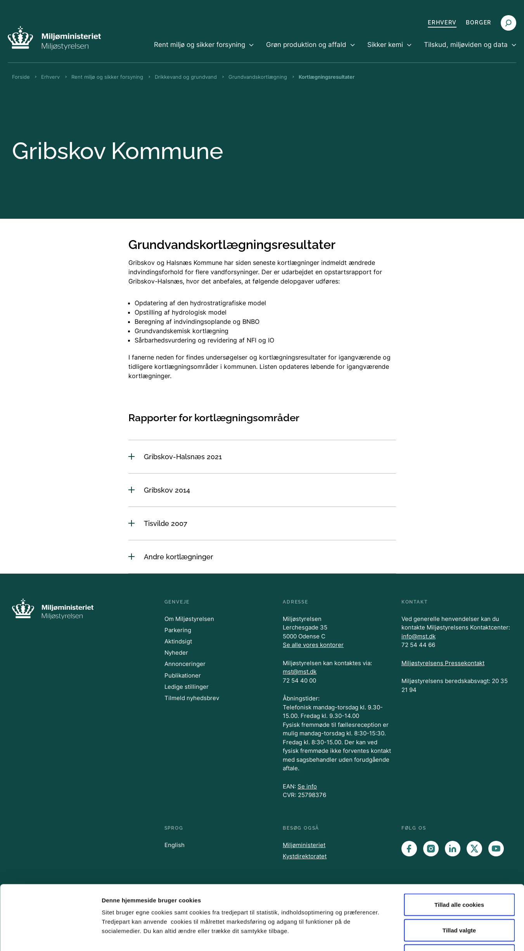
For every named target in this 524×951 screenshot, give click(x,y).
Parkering (177, 630)
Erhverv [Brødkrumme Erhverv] (50, 77)
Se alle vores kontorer (313, 644)
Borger (478, 22)
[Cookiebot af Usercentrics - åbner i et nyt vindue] (50, 936)
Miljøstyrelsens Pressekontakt (442, 663)
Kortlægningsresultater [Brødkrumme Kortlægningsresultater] (327, 77)
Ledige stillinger (186, 686)
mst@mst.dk (299, 671)
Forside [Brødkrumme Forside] (21, 77)
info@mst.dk (418, 636)
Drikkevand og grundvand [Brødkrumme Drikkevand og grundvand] (186, 77)
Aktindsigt (178, 641)
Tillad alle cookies (459, 849)
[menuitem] (204, 51)
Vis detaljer (403, 935)
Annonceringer (185, 663)
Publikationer (182, 675)
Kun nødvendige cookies (459, 900)
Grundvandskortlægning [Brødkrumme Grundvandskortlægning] (257, 77)
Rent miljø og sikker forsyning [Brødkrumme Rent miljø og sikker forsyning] (107, 77)
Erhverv (442, 22)
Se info (307, 786)
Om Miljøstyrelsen (189, 618)
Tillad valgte (459, 874)
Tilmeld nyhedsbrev (191, 698)
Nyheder (176, 652)
